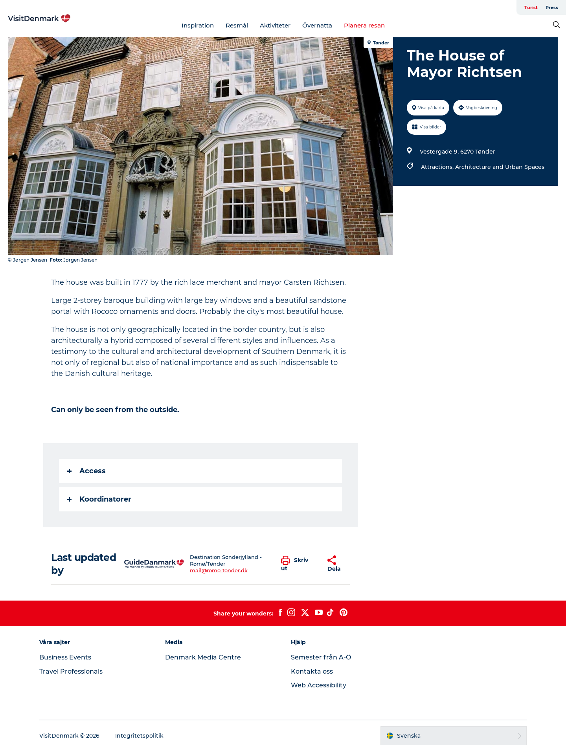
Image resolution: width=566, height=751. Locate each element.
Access (86, 471)
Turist (531, 7)
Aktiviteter (275, 25)
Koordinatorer (99, 499)
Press (552, 7)
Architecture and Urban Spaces (499, 166)
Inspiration (198, 25)
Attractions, (438, 166)
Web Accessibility (318, 685)
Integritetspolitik (139, 735)
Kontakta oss (312, 671)
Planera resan (364, 25)
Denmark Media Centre (203, 657)
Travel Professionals (71, 671)
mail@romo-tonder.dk (219, 570)
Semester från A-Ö (321, 657)
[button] (298, 564)
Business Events (65, 657)
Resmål (237, 25)
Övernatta (317, 25)
